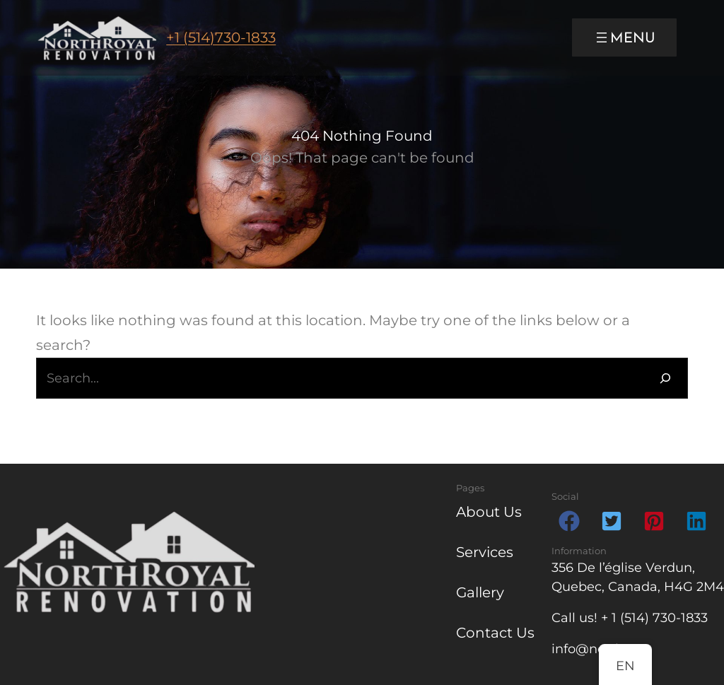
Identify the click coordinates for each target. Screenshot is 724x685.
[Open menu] (624, 37)
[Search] (665, 378)
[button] (569, 521)
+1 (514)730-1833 (221, 37)
